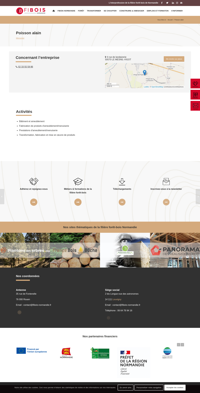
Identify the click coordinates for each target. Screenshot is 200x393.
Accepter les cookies (174, 388)
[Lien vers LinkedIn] (173, 3)
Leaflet (146, 87)
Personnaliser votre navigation (149, 388)
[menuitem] (53, 11)
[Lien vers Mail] (181, 3)
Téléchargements (122, 189)
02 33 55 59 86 (25, 67)
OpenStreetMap (157, 87)
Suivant (182, 344)
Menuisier (20, 38)
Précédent (178, 344)
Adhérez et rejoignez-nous (34, 189)
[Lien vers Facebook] (162, 3)
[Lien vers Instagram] (177, 3)
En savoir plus (125, 388)
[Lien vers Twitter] (167, 3)
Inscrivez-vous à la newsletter (166, 189)
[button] (144, 73)
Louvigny (116, 299)
